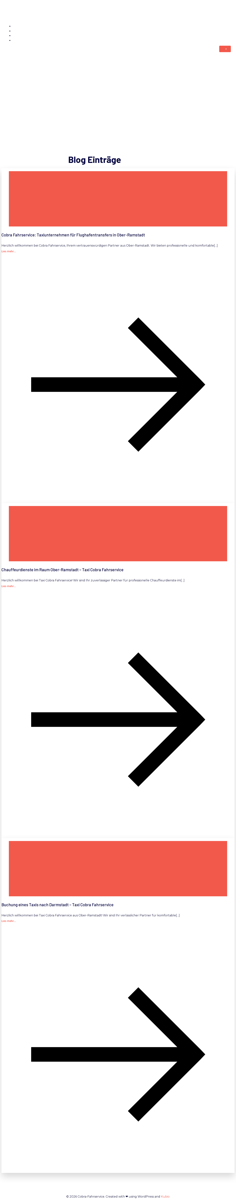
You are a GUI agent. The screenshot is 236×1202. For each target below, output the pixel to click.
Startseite (223, 26)
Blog (227, 40)
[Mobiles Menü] (225, 49)
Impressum (222, 35)
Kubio (165, 1196)
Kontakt (224, 31)
